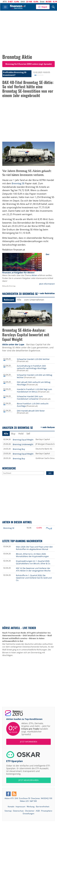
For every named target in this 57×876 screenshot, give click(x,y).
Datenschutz (18, 811)
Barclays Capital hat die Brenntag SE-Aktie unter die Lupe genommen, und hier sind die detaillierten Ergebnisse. (28, 347)
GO (49, 473)
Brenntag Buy (19, 449)
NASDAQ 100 (46, 798)
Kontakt (11, 806)
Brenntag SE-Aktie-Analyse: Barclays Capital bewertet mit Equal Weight (25, 335)
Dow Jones (35, 798)
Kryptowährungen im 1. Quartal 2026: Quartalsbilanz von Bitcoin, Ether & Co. (33, 562)
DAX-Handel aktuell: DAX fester (31, 410)
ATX (7, 1)
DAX (25, 1)
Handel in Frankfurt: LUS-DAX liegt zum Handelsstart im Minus (34, 390)
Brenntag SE (18, 183)
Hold (20, 433)
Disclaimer (29, 811)
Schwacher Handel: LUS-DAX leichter (33, 359)
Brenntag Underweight (23, 444)
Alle (19, 299)
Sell (28, 433)
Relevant (9, 299)
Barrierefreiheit (42, 806)
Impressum (20, 806)
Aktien (34, 275)
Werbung (31, 806)
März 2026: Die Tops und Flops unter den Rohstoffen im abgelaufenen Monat (34, 548)
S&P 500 (33, 801)
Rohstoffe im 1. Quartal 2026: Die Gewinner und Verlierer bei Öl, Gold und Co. (34, 578)
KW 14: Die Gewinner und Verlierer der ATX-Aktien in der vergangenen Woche (33, 569)
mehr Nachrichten (47, 293)
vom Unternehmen (34, 299)
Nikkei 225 (24, 801)
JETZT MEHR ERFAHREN (28, 780)
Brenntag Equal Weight (23, 439)
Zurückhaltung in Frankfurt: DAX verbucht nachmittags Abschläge (31, 367)
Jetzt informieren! (47, 283)
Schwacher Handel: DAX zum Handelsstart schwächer (30, 397)
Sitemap (8, 811)
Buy (13, 433)
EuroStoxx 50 (24, 798)
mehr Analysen (49, 427)
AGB (38, 811)
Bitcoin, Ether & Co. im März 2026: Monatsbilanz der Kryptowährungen (32, 555)
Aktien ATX (9, 798)
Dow (45, 1)
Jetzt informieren (28, 741)
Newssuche (9, 468)
